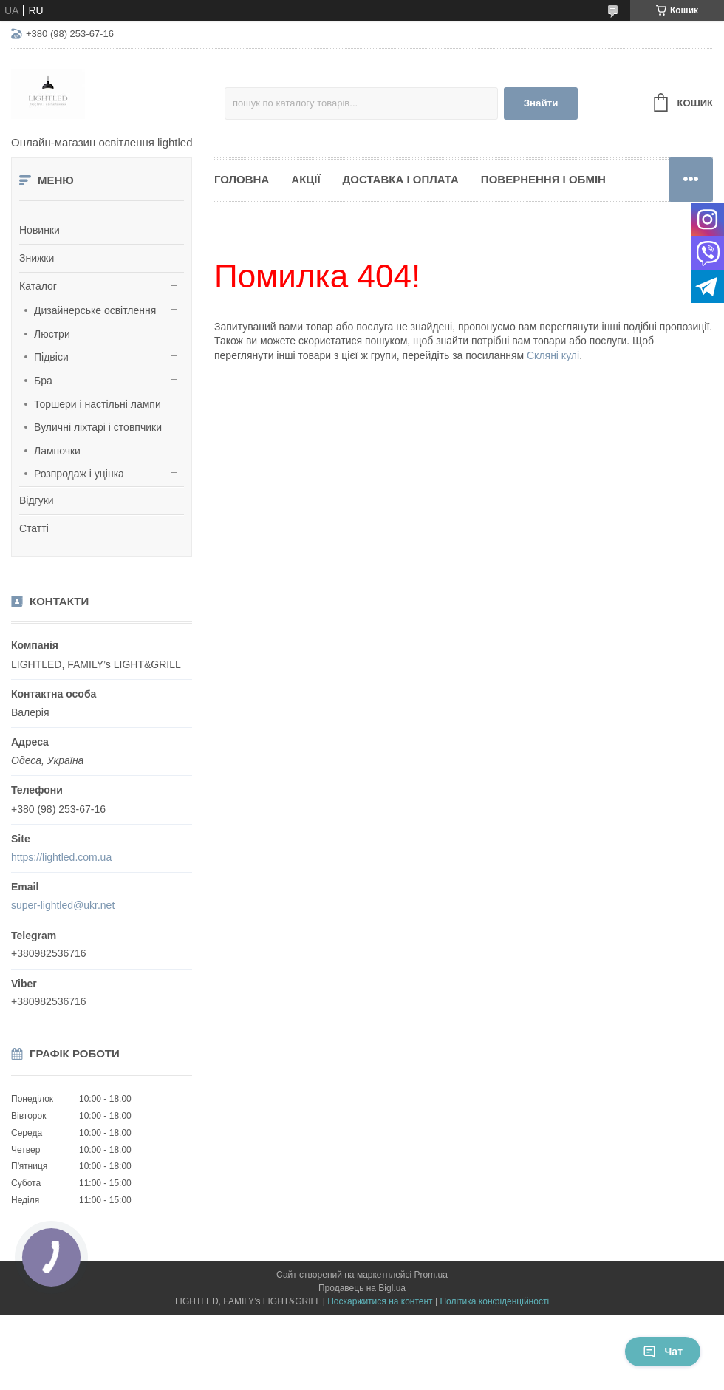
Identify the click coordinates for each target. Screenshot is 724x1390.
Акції (305, 179)
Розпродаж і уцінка (79, 474)
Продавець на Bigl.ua (362, 1288)
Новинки (39, 230)
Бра (43, 380)
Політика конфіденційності (494, 1301)
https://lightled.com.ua (61, 857)
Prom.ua (431, 1275)
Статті (34, 528)
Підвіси (51, 357)
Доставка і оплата (401, 179)
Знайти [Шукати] (541, 103)
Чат (663, 1351)
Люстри (52, 334)
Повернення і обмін (543, 179)
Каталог (38, 286)
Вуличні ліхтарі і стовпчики (98, 427)
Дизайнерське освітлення (95, 310)
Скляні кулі (553, 355)
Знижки (36, 258)
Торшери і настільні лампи (97, 404)
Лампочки (57, 451)
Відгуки (36, 500)
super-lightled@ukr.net (63, 905)
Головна (241, 179)
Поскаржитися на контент (379, 1301)
